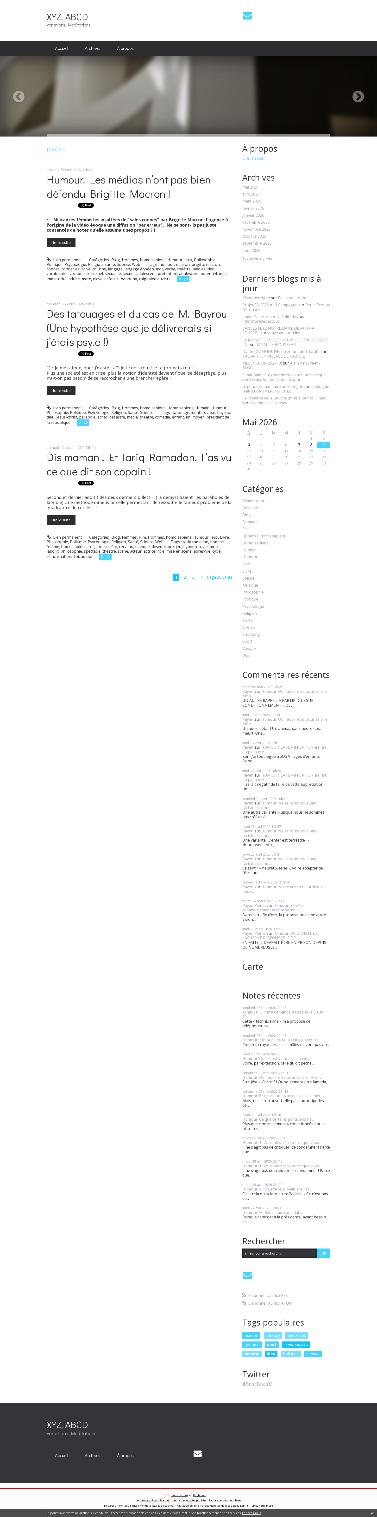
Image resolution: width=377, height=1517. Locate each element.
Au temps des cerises (268, 402)
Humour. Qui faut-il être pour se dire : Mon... (285, 694)
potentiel (209, 273)
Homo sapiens (180, 408)
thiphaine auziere (155, 278)
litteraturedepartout (260, 321)
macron (183, 264)
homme (217, 541)
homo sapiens (74, 546)
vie (205, 546)
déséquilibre (163, 546)
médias (199, 269)
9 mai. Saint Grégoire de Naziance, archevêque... (285, 375)
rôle (160, 551)
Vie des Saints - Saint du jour (275, 379)
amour (87, 556)
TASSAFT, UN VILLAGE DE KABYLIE (273, 356)
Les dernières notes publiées (189, 1500)
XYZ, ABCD (67, 16)
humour (166, 264)
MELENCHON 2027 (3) (262, 363)
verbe (170, 269)
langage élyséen (139, 269)
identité (198, 412)
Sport (247, 641)
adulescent (189, 273)
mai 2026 (250, 187)
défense (111, 278)
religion (95, 546)
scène (123, 551)
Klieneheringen (256, 298)
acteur (136, 551)
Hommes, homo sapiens (143, 259)
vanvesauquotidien (284, 332)
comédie (162, 417)
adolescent (146, 273)
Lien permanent (64, 259)
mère (86, 278)
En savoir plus (251, 1513)
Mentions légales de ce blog (156, 1505)
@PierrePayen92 (257, 1383)
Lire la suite (61, 242)
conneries (70, 269)
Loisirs (248, 578)
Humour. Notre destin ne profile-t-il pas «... (284, 889)
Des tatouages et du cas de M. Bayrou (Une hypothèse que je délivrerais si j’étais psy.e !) (137, 327)
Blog (116, 259)
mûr (222, 273)
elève (97, 278)
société (110, 546)
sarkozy (273, 1335)
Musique (250, 585)
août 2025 (251, 250)
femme (53, 546)
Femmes (129, 537)
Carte (252, 966)
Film (142, 537)
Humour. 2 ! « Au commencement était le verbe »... (272, 908)
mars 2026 (251, 201)
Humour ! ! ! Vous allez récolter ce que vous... (281, 1142)
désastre (117, 417)
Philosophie (204, 259)
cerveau (126, 546)
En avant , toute (292, 298)
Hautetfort (199, 1495)
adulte (74, 278)
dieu (50, 417)
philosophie (71, 551)
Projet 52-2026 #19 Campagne (269, 304)
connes (53, 269)
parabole (87, 417)
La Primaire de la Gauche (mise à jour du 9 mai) (284, 398)
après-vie (202, 551)
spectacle (92, 551)
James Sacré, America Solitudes (270, 316)
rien (210, 269)
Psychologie (75, 264)
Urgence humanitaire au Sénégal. (272, 386)
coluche (99, 269)
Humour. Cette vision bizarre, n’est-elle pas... (282, 1096)
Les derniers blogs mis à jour (153, 1500)
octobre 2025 (254, 236)
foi (76, 556)
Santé (110, 264)
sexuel (128, 273)
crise (211, 412)
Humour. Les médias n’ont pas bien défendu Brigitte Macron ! (129, 186)
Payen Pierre (253, 905)
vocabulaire (57, 273)
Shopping (251, 634)
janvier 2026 (253, 215)
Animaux (250, 508)
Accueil (61, 48)
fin (188, 417)
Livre (224, 537)
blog (268, 1505)
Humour (174, 259)
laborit (53, 551)
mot (159, 269)
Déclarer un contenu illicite (120, 1505)
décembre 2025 (256, 222)
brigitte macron (206, 264)
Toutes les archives (257, 258)
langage (115, 269)
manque (142, 546)
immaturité (57, 278)
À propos (125, 48)
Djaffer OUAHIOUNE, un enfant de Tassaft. (281, 351)
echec (102, 417)
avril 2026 (251, 194)
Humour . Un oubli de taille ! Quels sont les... (281, 1040)
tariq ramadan (195, 541)
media (132, 417)
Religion (95, 264)
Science (123, 264)
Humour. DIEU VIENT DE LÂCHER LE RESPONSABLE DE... (280, 936)
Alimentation (253, 501)
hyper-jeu (192, 546)
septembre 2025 (257, 243)
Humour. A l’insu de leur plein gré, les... (277, 1189)
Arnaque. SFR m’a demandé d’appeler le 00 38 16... (282, 1014)
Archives (92, 48)
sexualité (113, 273)
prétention (167, 273)
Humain (202, 408)
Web (136, 264)
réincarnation (59, 556)
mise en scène (179, 551)
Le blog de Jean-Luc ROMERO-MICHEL (285, 389)
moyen (198, 417)
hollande (291, 1353)
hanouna (129, 278)
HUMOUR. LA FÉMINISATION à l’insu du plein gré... (284, 749)
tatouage (181, 412)
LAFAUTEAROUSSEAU (276, 344)
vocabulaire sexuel (86, 273)
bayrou (223, 412)
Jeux (188, 259)
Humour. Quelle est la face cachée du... (276, 1058)
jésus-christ (66, 417)
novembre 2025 (256, 229)
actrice (149, 551)
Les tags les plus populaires (225, 1500)
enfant (178, 417)
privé (85, 269)
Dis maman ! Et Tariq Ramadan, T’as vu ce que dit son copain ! (139, 464)
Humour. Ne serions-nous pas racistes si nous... (279, 805)
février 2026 (253, 208)
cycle (216, 551)
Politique (55, 264)
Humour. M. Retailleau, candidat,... (272, 1212)
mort (214, 546)
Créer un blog (179, 1495)
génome (252, 1344)
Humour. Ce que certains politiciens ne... (278, 1119)
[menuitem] (61, 48)
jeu (178, 546)
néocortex (297, 1335)
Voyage (249, 648)
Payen (247, 691)
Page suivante (219, 577)
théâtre (184, 269)
